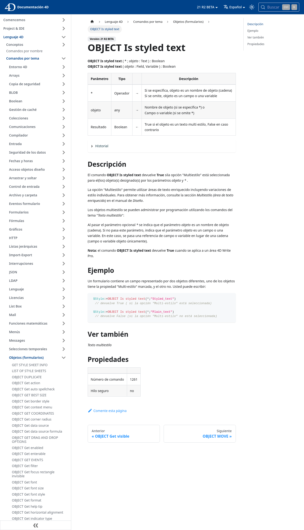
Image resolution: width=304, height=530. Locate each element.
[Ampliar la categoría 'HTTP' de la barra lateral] (63, 238)
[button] (37, 44)
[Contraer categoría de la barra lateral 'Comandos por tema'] (63, 58)
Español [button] (232, 7)
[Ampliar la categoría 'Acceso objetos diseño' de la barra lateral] (63, 169)
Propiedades (256, 44)
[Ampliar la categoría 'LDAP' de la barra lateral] (63, 280)
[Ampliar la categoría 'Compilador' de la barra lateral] (63, 135)
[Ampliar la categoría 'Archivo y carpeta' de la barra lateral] (63, 195)
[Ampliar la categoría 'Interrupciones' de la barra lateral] (63, 263)
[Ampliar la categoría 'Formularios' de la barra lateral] (63, 212)
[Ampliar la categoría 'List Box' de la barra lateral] (63, 306)
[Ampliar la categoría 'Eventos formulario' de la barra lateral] (63, 204)
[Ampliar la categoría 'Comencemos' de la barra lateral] (63, 20)
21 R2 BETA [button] (205, 7)
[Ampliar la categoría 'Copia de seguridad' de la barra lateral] (63, 84)
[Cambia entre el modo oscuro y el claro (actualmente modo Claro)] (252, 7)
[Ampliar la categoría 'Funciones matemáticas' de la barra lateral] (63, 323)
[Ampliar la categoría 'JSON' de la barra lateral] (63, 272)
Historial (101, 146)
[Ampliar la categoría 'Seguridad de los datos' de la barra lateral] (63, 152)
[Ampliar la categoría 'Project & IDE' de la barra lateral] (63, 28)
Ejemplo (252, 31)
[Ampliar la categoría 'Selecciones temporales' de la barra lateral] (63, 349)
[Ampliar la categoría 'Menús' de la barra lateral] (63, 332)
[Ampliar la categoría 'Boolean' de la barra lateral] (63, 101)
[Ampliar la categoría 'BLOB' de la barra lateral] (63, 92)
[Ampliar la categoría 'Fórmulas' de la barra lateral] (63, 221)
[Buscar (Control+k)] (278, 7)
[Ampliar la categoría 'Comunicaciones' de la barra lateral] (63, 127)
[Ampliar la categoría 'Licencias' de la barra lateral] (63, 298)
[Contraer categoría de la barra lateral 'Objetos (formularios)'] (63, 357)
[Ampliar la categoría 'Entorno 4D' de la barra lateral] (63, 67)
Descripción (255, 24)
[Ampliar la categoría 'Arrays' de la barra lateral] (63, 75)
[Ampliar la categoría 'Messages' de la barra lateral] (63, 340)
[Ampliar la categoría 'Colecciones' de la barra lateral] (63, 118)
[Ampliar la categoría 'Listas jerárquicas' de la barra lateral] (63, 246)
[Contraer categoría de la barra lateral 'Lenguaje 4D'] (63, 37)
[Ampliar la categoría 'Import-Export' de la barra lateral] (63, 255)
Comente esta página (107, 410)
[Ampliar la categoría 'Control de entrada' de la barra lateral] (63, 186)
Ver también (255, 37)
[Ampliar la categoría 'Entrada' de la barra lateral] (63, 144)
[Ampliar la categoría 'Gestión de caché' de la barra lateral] (63, 110)
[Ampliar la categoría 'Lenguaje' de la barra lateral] (63, 289)
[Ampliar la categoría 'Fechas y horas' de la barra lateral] (63, 161)
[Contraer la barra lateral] (35, 525)
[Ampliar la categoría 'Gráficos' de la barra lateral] (63, 229)
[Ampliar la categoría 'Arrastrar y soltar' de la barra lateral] (63, 178)
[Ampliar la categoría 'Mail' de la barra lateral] (63, 315)
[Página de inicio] (92, 21)
